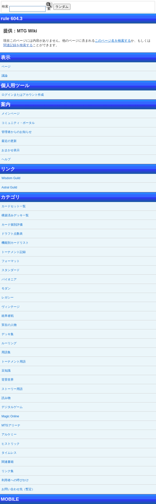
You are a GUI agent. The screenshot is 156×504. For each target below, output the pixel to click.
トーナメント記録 (14, 252)
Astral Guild (9, 187)
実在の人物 (9, 325)
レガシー (8, 297)
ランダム (61, 7)
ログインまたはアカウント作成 (23, 94)
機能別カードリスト (15, 242)
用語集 (6, 352)
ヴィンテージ (11, 307)
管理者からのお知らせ (17, 132)
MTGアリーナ (11, 425)
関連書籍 (8, 462)
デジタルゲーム (12, 407)
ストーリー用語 (12, 389)
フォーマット (11, 261)
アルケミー (9, 434)
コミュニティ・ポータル (18, 123)
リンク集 (8, 471)
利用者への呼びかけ (15, 480)
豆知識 (6, 370)
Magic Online (10, 416)
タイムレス (9, 453)
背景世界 (8, 379)
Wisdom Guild (11, 178)
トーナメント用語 (14, 361)
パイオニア (9, 279)
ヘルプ (6, 159)
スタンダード (11, 270)
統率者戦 (8, 316)
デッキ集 (8, 334)
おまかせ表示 (11, 150)
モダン (6, 288)
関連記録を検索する (18, 45)
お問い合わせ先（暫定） (18, 489)
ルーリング (9, 343)
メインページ (11, 113)
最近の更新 (9, 141)
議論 (5, 75)
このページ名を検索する (113, 40)
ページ (6, 66)
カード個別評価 (12, 224)
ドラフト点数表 (12, 233)
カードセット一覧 (14, 206)
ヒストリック (11, 443)
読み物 (6, 398)
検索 (49, 5)
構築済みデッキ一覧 (15, 215)
